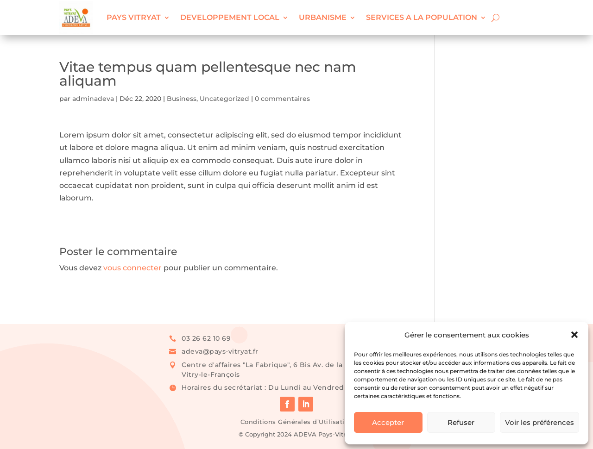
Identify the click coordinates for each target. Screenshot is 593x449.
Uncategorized (224, 98)
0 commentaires (282, 98)
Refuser (461, 422)
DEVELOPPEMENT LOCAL (229, 17)
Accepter (388, 422)
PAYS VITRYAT (134, 17)
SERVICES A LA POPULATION (421, 17)
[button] (574, 334)
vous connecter (132, 267)
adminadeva (93, 98)
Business (181, 98)
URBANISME (323, 17)
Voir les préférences (539, 422)
